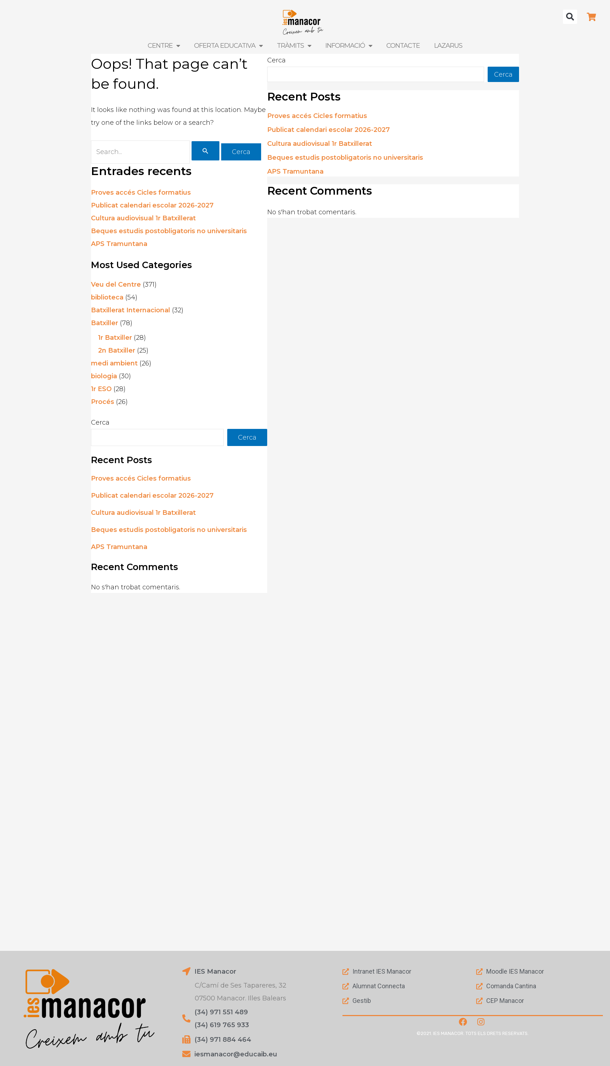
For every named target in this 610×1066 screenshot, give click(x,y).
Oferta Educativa (229, 45)
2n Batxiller (116, 350)
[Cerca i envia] (205, 150)
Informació (347, 45)
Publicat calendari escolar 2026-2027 (152, 205)
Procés (102, 401)
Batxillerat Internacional (130, 310)
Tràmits (293, 45)
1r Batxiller (115, 337)
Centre (166, 45)
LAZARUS (445, 45)
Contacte (401, 45)
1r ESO (101, 389)
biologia (104, 376)
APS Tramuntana (119, 244)
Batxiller (104, 323)
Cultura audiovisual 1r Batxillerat (143, 218)
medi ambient (114, 363)
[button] (570, 17)
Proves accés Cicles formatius (141, 192)
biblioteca (107, 297)
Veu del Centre (116, 284)
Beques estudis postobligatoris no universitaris (169, 231)
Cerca (100, 422)
